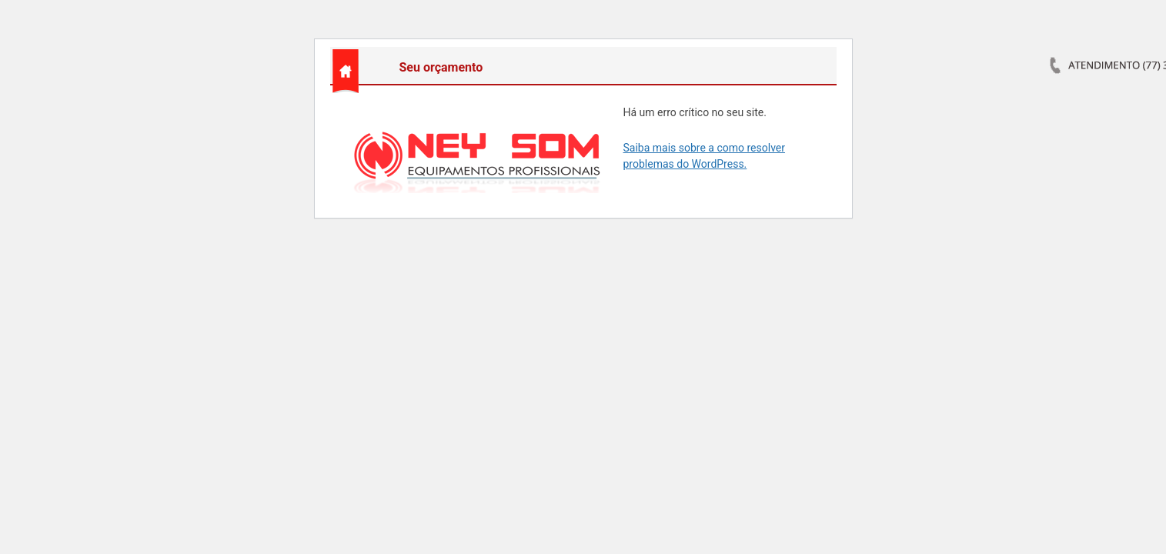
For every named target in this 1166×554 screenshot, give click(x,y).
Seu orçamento (441, 67)
